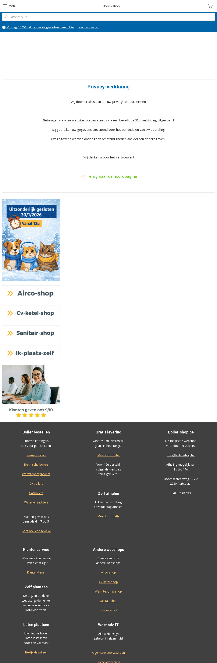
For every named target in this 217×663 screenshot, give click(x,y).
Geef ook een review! (36, 501)
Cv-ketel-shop (108, 552)
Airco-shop (108, 543)
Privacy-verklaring (108, 632)
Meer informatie (108, 426)
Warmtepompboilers (36, 444)
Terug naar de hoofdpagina (112, 146)
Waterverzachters (36, 473)
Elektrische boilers (36, 435)
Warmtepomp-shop (108, 562)
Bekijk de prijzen (36, 623)
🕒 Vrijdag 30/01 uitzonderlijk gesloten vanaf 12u (38, 27)
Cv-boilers (36, 454)
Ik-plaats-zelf (108, 581)
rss (130, 655)
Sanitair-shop (108, 571)
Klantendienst (88, 27)
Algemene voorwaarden (108, 623)
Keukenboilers (36, 426)
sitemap (121, 655)
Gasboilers (36, 463)
